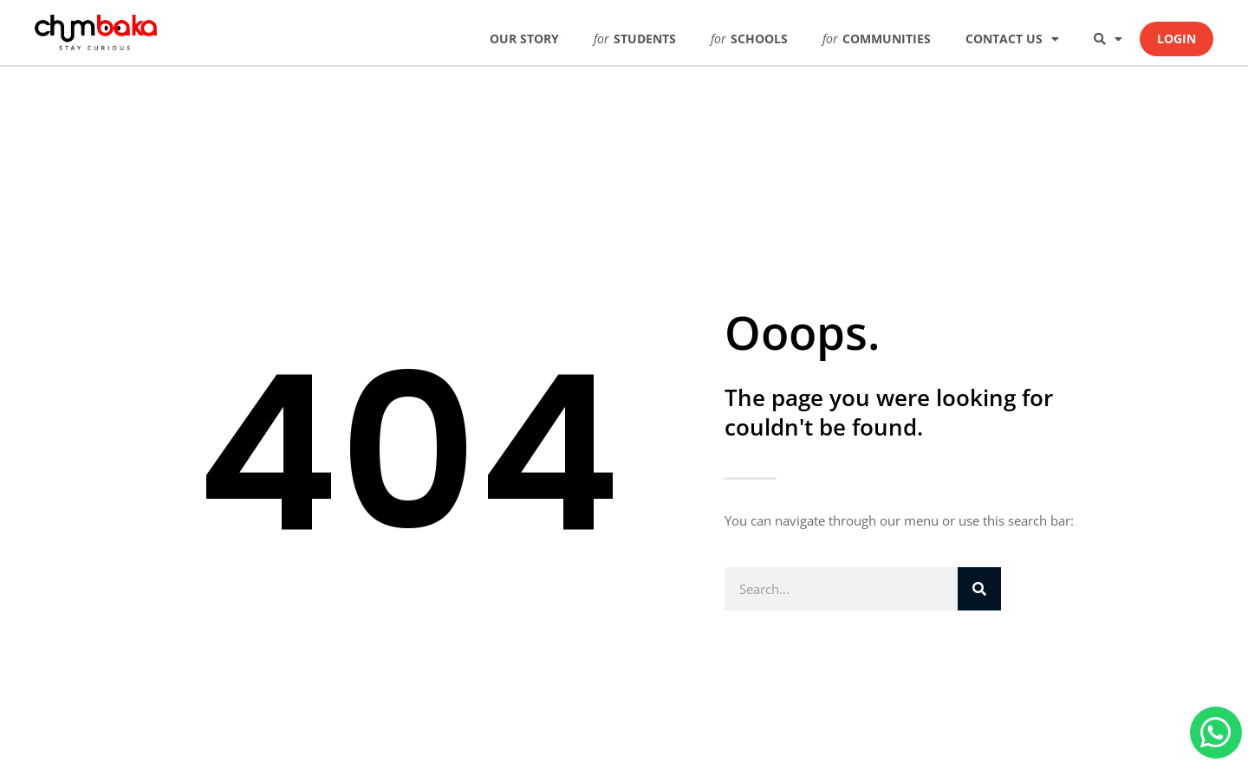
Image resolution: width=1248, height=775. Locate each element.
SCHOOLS (749, 38)
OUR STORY (524, 38)
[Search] (979, 588)
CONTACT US (1012, 39)
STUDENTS (635, 38)
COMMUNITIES (876, 38)
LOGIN (1176, 38)
